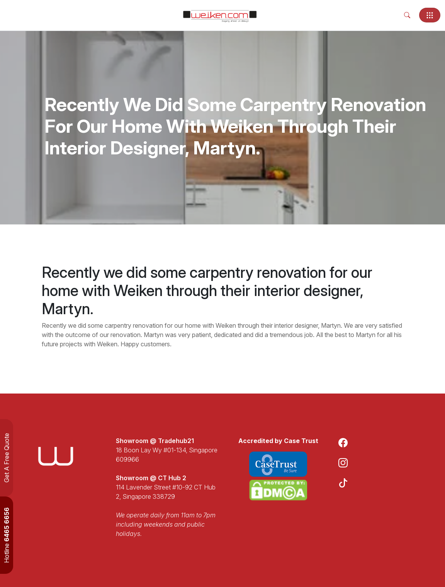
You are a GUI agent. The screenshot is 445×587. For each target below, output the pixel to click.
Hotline (6, 535)
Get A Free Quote (6, 458)
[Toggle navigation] (429, 15)
